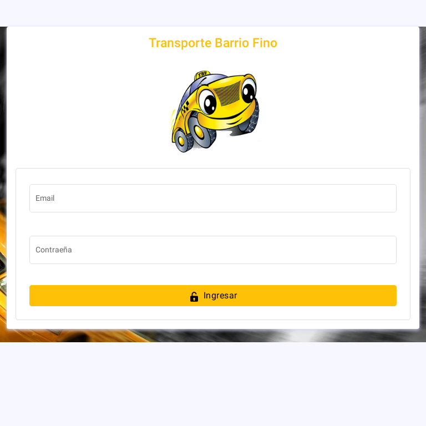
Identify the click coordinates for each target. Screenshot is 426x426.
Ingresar (213, 296)
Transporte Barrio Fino (213, 43)
